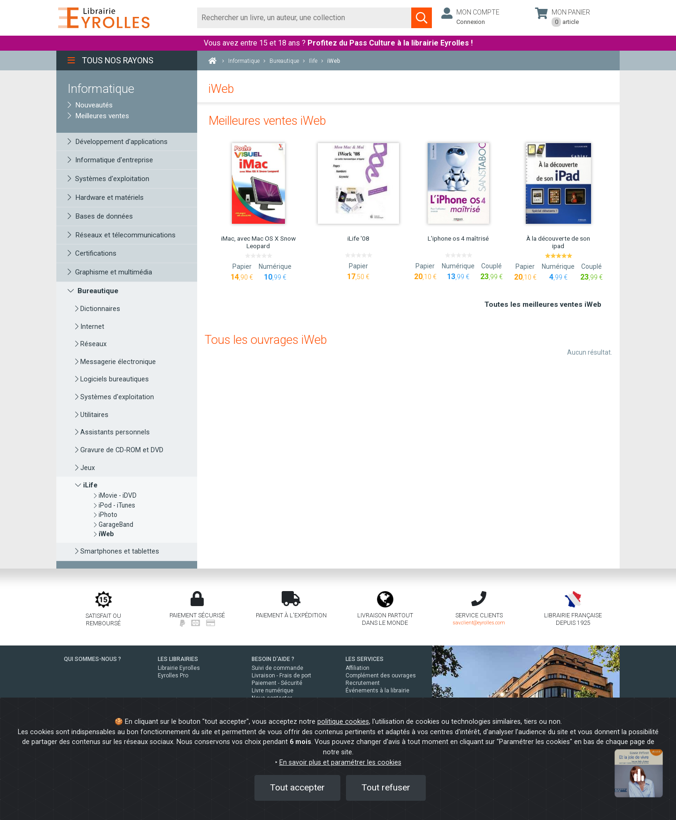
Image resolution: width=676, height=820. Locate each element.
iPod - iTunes (114, 505)
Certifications (92, 253)
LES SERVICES (365, 659)
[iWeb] (104, 534)
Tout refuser (385, 787)
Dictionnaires (97, 309)
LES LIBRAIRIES (178, 659)
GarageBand (113, 524)
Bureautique (93, 291)
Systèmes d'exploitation (108, 179)
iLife (86, 485)
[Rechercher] (304, 18)
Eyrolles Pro (173, 675)
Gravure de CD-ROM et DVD (119, 450)
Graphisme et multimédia (110, 272)
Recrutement (363, 683)
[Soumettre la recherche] (421, 18)
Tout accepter (297, 787)
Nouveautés (90, 105)
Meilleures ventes (98, 116)
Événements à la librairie (377, 690)
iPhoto (105, 514)
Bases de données (100, 216)
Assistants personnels (112, 432)
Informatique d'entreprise (110, 160)
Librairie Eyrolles (179, 668)
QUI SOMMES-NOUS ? (92, 659)
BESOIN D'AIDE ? (273, 659)
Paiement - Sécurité (277, 683)
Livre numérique (272, 690)
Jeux (85, 468)
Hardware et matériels (106, 197)
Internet (89, 327)
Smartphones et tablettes (117, 551)
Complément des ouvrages (381, 675)
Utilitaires (91, 415)
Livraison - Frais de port (281, 675)
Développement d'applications (118, 141)
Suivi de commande (277, 668)
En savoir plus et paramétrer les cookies (340, 763)
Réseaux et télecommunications (122, 235)
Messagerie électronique (115, 362)
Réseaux (91, 344)
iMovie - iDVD (115, 495)
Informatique (101, 89)
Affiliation (357, 668)
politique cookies (343, 722)
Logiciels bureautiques (112, 379)
